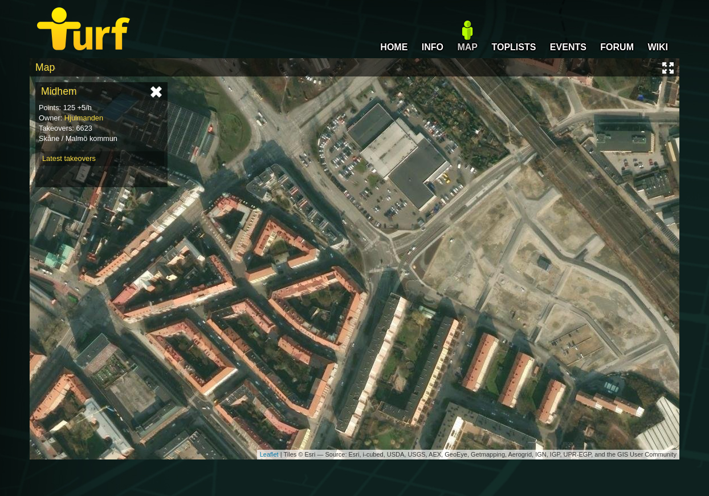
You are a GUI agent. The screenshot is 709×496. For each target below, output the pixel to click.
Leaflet (269, 454)
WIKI (657, 47)
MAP (467, 47)
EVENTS (568, 47)
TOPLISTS (513, 47)
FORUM (617, 47)
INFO (432, 47)
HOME (394, 47)
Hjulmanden (83, 118)
